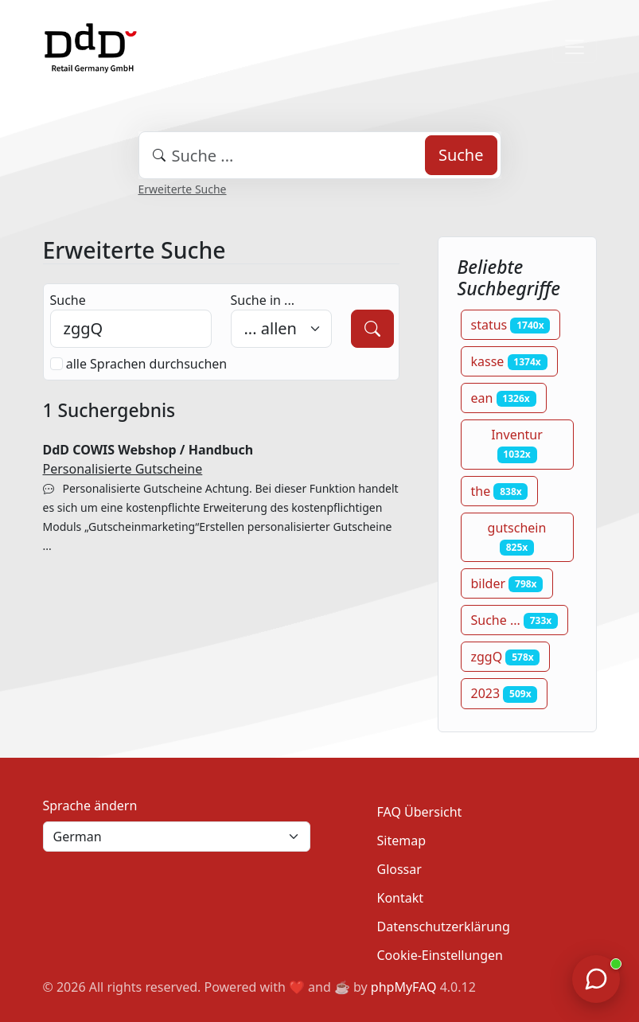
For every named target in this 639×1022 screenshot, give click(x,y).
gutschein (517, 537)
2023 (504, 693)
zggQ (505, 656)
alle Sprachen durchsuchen (147, 364)
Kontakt (400, 898)
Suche (461, 155)
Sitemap (402, 840)
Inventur (517, 444)
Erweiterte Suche (182, 189)
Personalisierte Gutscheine (123, 469)
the (499, 491)
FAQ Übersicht (419, 812)
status (511, 325)
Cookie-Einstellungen (440, 955)
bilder (507, 583)
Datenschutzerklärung (443, 926)
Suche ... (515, 620)
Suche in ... (262, 300)
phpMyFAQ (404, 987)
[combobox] (319, 155)
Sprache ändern (90, 805)
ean (503, 398)
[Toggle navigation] (574, 47)
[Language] (176, 836)
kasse (509, 361)
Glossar (399, 869)
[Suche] (372, 329)
